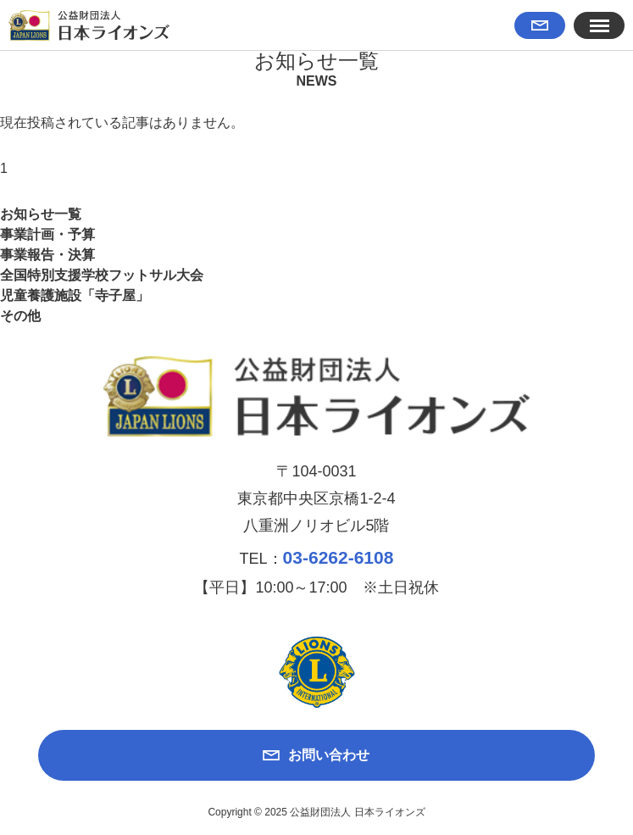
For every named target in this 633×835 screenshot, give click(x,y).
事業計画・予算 (47, 234)
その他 (20, 316)
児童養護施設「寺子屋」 (74, 295)
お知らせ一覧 (40, 214)
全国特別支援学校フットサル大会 (101, 275)
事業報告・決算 (47, 255)
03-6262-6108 (338, 557)
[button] (599, 25)
